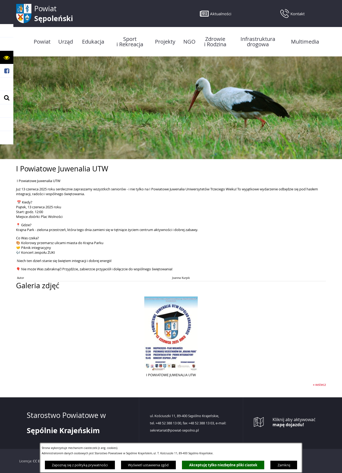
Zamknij (284, 465)
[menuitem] (42, 42)
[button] (6, 57)
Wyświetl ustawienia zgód (148, 465)
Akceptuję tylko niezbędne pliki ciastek (223, 465)
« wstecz (319, 384)
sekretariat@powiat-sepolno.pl (174, 430)
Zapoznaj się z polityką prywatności (80, 465)
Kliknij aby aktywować (294, 422)
